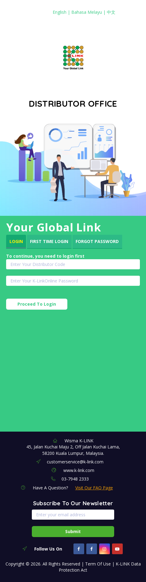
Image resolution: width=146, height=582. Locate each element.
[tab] (16, 242)
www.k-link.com (78, 470)
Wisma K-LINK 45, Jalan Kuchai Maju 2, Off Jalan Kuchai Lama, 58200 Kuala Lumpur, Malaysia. (73, 447)
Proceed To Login (36, 304)
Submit (73, 531)
